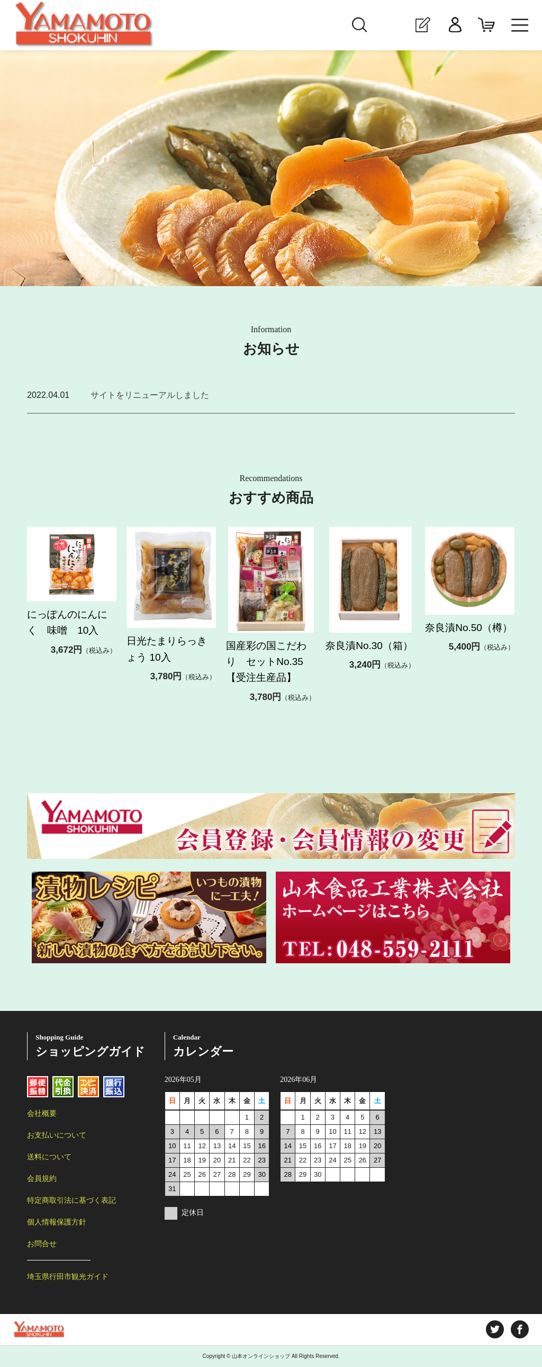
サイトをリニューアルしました (150, 395)
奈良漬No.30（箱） (369, 645)
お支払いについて (56, 1135)
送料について (49, 1156)
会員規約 (42, 1178)
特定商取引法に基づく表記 (71, 1200)
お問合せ (42, 1243)
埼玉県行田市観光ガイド (68, 1276)
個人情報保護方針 (56, 1222)
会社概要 (42, 1113)
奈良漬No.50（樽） (468, 627)
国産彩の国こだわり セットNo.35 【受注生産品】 (279, 662)
